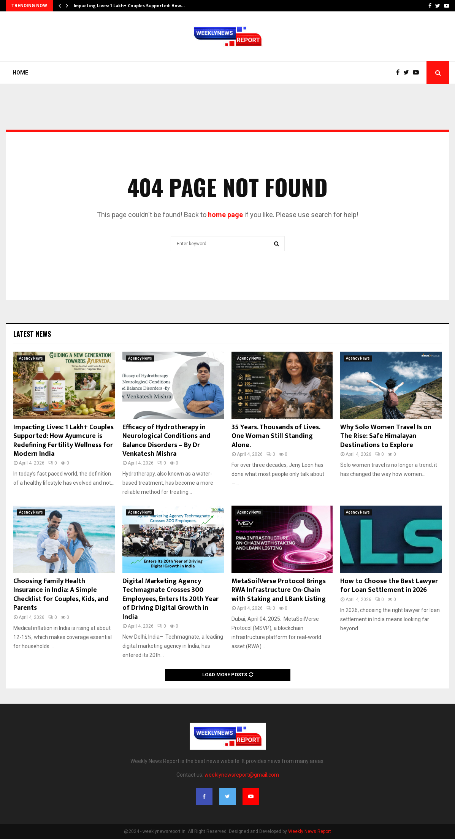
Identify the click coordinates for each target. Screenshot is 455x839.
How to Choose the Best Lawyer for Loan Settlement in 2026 (389, 586)
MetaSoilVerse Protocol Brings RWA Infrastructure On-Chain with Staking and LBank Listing (278, 590)
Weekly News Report (309, 831)
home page (225, 215)
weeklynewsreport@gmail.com (242, 775)
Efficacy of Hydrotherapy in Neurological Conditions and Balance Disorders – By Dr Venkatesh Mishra (166, 441)
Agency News (31, 358)
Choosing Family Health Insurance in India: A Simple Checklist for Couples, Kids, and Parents (61, 595)
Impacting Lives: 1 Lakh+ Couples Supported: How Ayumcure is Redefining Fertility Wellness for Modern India (63, 441)
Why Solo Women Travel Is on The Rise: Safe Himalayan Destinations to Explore (385, 436)
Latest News (32, 334)
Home (20, 73)
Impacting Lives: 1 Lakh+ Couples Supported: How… (129, 6)
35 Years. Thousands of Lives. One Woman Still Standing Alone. (275, 436)
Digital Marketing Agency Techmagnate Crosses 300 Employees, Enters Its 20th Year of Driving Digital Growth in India (170, 599)
